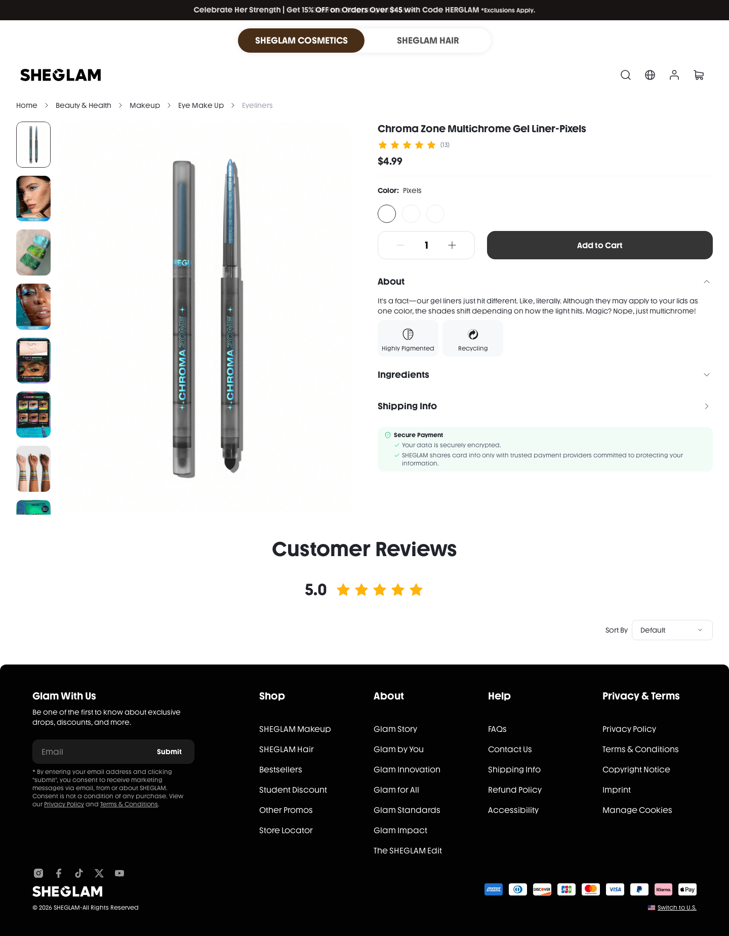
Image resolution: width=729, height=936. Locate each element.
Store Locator (286, 830)
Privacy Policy (64, 804)
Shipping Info (514, 769)
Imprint (616, 790)
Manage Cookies (637, 810)
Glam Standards (407, 810)
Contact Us (510, 749)
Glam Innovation (407, 769)
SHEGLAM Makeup (295, 729)
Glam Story (395, 729)
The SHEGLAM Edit (408, 850)
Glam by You (399, 749)
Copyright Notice (636, 769)
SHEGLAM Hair (286, 749)
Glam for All (396, 790)
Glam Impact (400, 830)
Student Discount (293, 790)
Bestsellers (280, 769)
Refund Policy (515, 790)
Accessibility (513, 810)
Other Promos (286, 810)
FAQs (497, 729)
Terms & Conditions (129, 804)
